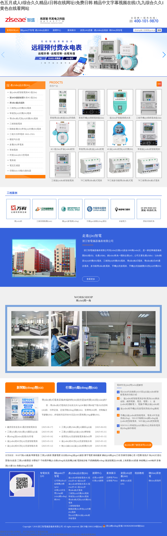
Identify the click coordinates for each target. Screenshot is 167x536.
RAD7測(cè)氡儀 (23, 455)
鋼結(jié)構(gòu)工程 (111, 455)
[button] (164, 55)
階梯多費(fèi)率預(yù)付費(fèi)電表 (25, 129)
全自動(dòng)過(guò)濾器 (72, 455)
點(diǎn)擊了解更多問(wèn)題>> (138, 446)
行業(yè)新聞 (97, 481)
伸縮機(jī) (143, 460)
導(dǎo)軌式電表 (17, 103)
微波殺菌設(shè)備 (113, 460)
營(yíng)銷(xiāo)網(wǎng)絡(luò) (60, 496)
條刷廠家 (97, 455)
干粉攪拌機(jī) (46, 460)
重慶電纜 (56, 455)
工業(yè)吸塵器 (24, 460)
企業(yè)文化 (59, 490)
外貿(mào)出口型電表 (19, 155)
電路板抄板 (82, 460)
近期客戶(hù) (112, 481)
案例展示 (71, 30)
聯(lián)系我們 (155, 481)
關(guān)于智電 (27, 30)
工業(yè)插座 (46, 455)
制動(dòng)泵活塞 (25, 466)
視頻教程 (139, 473)
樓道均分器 (15, 139)
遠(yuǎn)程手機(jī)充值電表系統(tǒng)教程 (139, 408)
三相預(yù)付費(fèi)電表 (20, 108)
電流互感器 (15, 165)
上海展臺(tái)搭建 (130, 460)
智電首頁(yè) (13, 30)
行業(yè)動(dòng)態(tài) (81, 387)
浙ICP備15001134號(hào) (91, 526)
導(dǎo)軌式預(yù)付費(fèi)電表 (24, 118)
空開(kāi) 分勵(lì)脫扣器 (20, 171)
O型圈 (139, 455)
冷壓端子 (35, 460)
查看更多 (91, 279)
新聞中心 (57, 30)
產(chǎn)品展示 (42, 30)
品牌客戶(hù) (112, 477)
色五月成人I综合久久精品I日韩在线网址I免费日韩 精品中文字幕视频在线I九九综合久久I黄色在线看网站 (48, 534)
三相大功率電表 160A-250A (22, 134)
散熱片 (145, 455)
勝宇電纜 (88, 455)
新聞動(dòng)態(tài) (30, 387)
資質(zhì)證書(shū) (86, 31)
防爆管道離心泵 (128, 455)
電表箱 (13, 160)
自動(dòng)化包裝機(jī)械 (65, 460)
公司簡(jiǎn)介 (60, 481)
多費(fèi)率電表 (17, 144)
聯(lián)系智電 (115, 30)
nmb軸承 (152, 460)
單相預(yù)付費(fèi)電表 (20, 113)
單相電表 (14, 150)
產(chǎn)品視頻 (101, 30)
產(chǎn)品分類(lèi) (78, 473)
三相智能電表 (16, 124)
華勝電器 (35, 455)
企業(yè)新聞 (97, 477)
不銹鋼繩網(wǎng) (96, 460)
